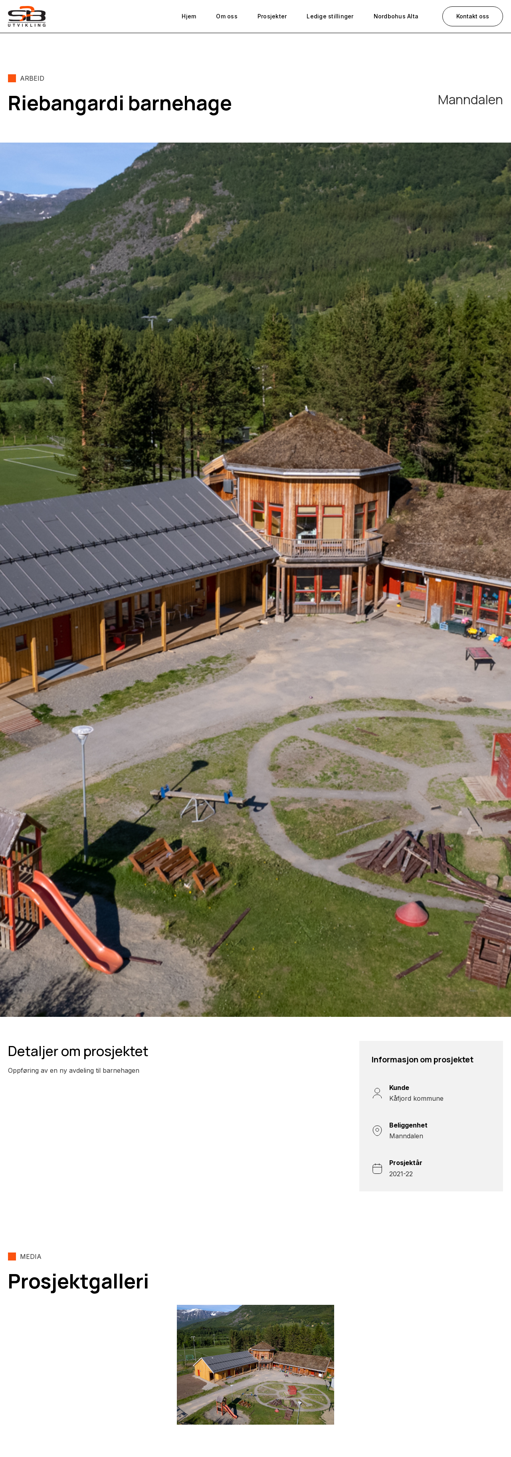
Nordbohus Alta (396, 16)
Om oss (227, 16)
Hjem (189, 16)
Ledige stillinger (330, 16)
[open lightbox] (255, 1365)
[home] (27, 16)
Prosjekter (272, 16)
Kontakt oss (472, 16)
